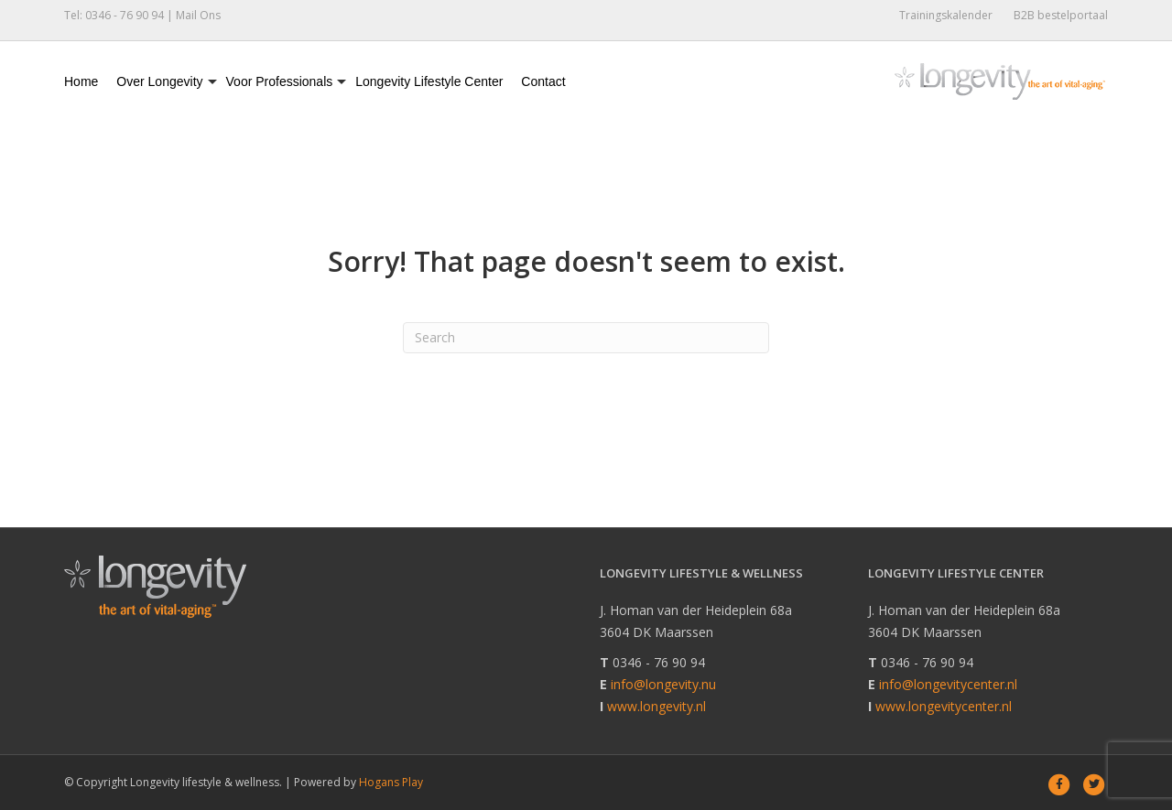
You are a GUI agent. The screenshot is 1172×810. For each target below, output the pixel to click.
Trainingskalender (946, 15)
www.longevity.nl (656, 706)
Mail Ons (198, 15)
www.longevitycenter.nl (943, 706)
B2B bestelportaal (1061, 15)
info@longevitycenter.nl (948, 684)
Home (81, 81)
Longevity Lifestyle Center (429, 81)
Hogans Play (391, 782)
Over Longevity (159, 81)
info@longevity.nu (663, 684)
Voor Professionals (279, 81)
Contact (543, 81)
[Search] (586, 337)
